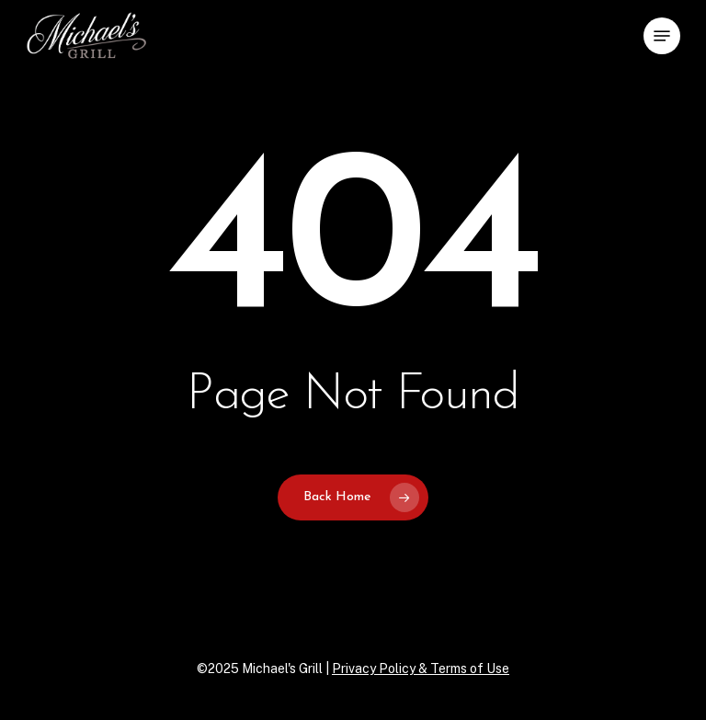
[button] (661, 36)
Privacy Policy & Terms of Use (420, 668)
